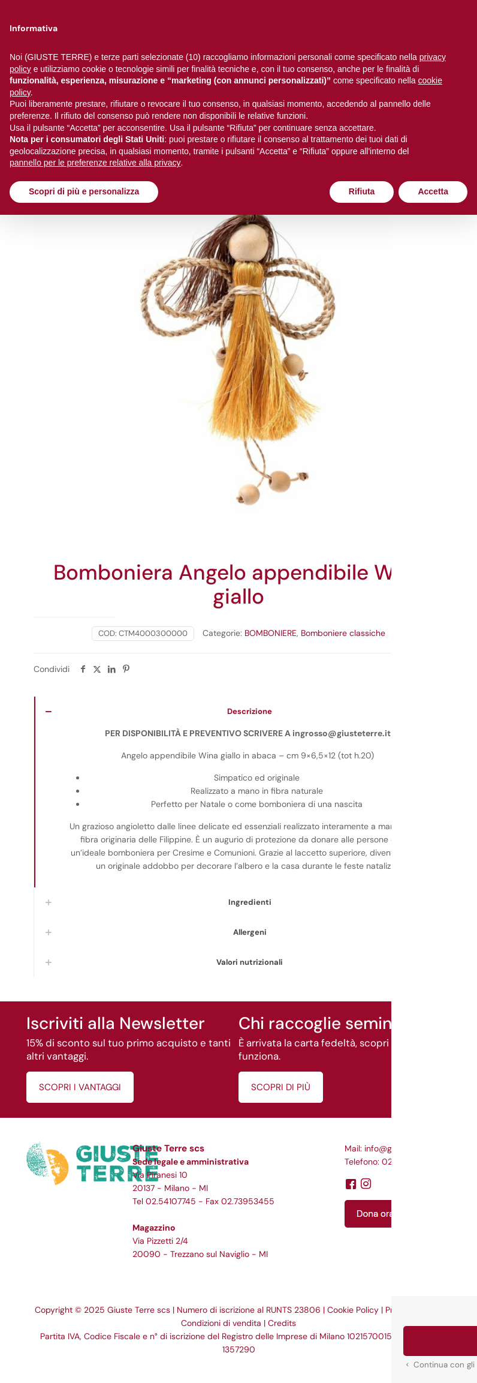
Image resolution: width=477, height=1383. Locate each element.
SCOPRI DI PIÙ (280, 1087)
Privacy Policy (412, 1309)
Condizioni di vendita (221, 1323)
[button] (442, 1348)
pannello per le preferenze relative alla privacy (95, 162)
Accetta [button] (433, 191)
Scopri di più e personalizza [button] (84, 191)
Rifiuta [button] (362, 191)
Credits (282, 1323)
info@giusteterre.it (400, 1148)
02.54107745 (171, 1201)
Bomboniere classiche (343, 633)
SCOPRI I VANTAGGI (80, 1087)
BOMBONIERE (270, 633)
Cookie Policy (353, 1309)
